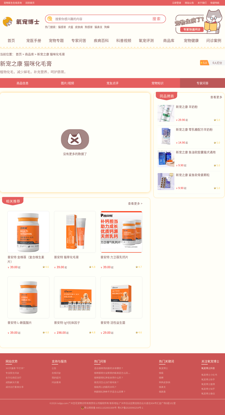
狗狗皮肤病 (164, 382)
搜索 (156, 18)
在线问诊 (56, 373)
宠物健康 (191, 40)
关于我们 (202, 2)
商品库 (168, 40)
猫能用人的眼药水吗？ (105, 387)
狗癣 (107, 27)
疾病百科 (101, 40)
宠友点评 (112, 83)
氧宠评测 (146, 40)
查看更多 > (135, 203)
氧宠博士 (163, 368)
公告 (54, 368)
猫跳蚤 (162, 391)
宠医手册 (33, 40)
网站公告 (189, 2)
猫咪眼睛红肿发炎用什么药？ (108, 377)
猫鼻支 (98, 27)
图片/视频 (67, 83)
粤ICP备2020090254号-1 (130, 407)
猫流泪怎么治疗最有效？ (106, 382)
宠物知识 (158, 83)
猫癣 (161, 377)
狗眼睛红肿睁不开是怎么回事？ (110, 391)
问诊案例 (213, 40)
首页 (11, 40)
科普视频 (123, 40)
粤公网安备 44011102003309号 (100, 407)
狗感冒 (89, 27)
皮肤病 (79, 27)
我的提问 (56, 377)
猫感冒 (62, 27)
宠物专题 (56, 40)
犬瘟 (70, 27)
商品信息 (22, 83)
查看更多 (216, 97)
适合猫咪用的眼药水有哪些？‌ (108, 368)
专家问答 (78, 40)
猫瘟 (161, 373)
